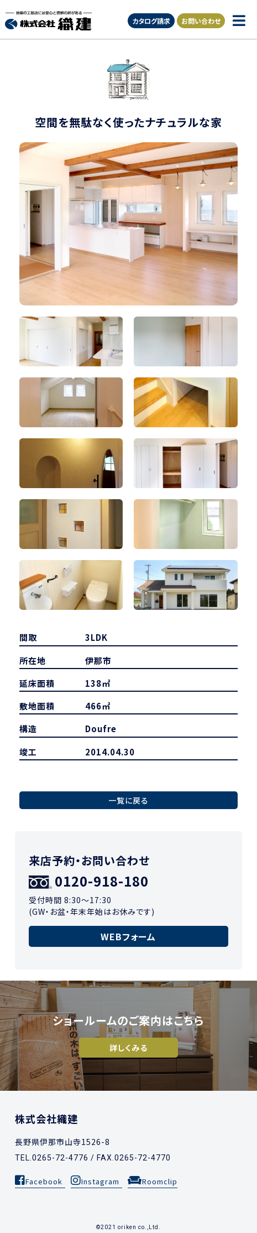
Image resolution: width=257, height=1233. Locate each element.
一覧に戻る (128, 800)
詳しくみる (128, 1047)
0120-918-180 (89, 880)
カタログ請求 (151, 20)
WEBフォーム (128, 936)
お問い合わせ (201, 20)
